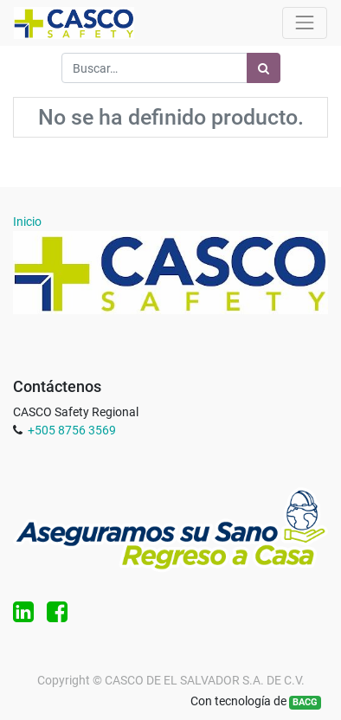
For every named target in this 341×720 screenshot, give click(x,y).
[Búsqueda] (263, 68)
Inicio (27, 221)
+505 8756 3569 (72, 430)
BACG (305, 702)
